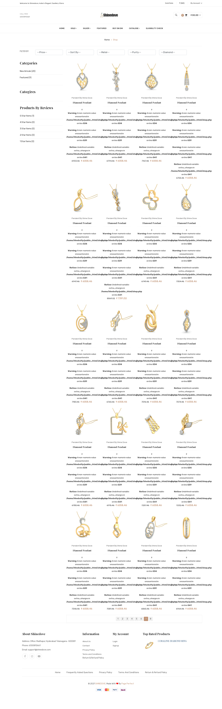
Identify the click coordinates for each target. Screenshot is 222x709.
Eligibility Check (154, 29)
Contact (86, 646)
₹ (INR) (181, 3)
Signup (116, 646)
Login (115, 642)
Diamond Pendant (82, 103)
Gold (74, 29)
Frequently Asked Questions (76, 673)
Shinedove (100, 684)
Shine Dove (87, 98)
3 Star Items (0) (27, 129)
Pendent (75, 98)
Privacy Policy (89, 650)
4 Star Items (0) (27, 123)
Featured (101, 29)
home (107, 40)
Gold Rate (169, 3)
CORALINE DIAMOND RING (172, 641)
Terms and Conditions (92, 655)
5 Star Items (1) (27, 116)
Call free (24, 14)
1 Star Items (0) (27, 142)
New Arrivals (27, 72)
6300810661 (25, 17)
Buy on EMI (118, 29)
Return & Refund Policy (93, 658)
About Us (87, 642)
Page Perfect (127, 684)
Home (62, 29)
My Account (196, 3)
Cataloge (134, 29)
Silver (87, 29)
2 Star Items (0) (27, 136)
